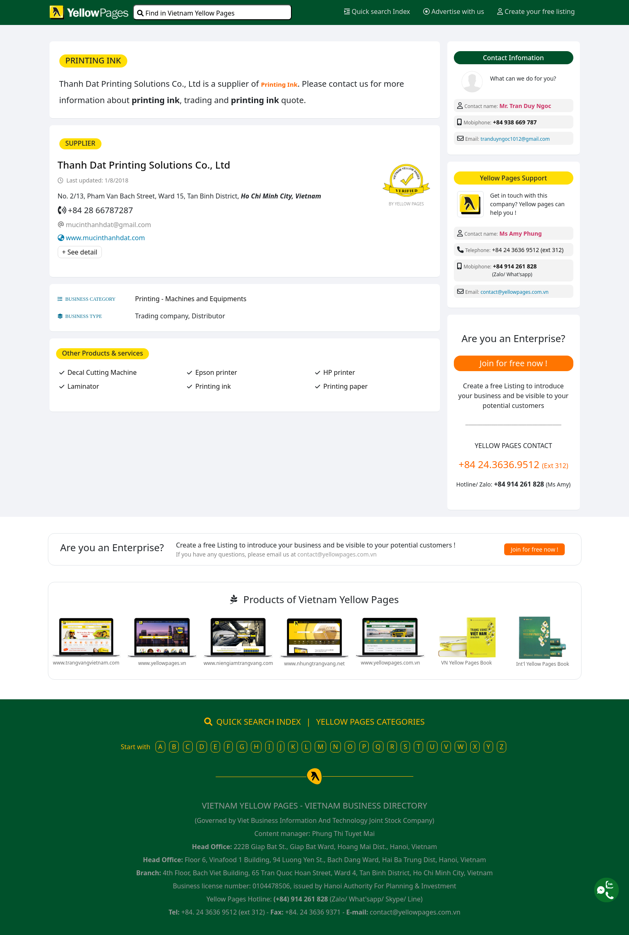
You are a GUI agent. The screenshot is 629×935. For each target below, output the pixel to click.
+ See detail (79, 252)
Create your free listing (536, 11)
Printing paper (345, 386)
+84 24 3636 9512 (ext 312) (528, 250)
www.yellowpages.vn (162, 663)
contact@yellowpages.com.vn (514, 291)
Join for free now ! (514, 363)
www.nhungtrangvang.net (314, 663)
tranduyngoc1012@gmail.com (515, 138)
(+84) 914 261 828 (300, 898)
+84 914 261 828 (515, 266)
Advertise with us (453, 11)
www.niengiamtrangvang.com (238, 663)
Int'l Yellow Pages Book (542, 663)
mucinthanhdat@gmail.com (108, 224)
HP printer (339, 372)
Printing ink (213, 386)
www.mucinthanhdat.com (105, 237)
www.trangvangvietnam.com (86, 662)
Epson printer (216, 372)
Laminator (83, 386)
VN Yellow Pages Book (466, 662)
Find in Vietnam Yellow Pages (185, 13)
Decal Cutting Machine (102, 372)
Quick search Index (377, 11)
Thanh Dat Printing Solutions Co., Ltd (144, 164)
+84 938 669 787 (515, 122)
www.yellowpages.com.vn (390, 662)
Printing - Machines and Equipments (190, 298)
